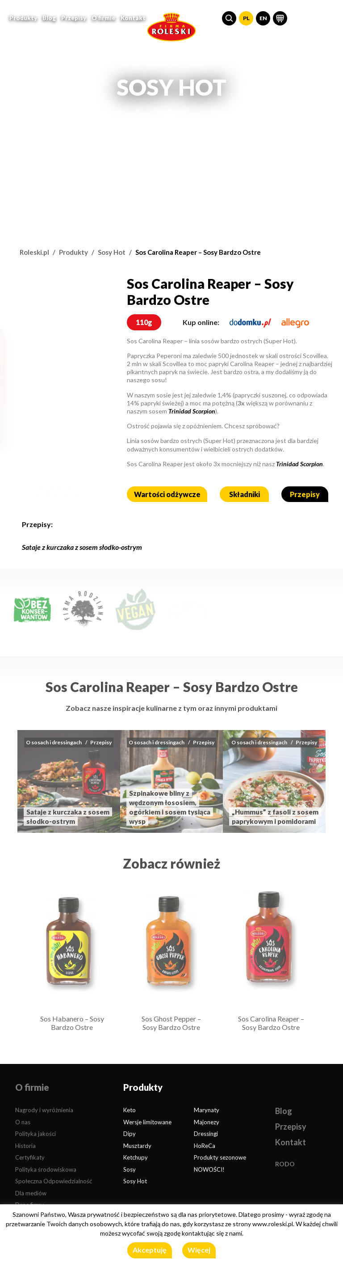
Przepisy (73, 17)
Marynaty (206, 1110)
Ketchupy (135, 1157)
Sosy (129, 1169)
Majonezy (206, 1122)
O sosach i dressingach (54, 742)
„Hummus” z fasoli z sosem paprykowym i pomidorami (275, 816)
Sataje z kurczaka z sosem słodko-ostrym (82, 547)
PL (246, 17)
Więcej (199, 1249)
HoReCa (204, 1145)
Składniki (244, 494)
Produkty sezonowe (220, 1157)
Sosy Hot (111, 252)
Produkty (73, 252)
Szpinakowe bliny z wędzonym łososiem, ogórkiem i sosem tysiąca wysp (169, 807)
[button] (229, 17)
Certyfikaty (30, 1157)
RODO (285, 1164)
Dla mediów (30, 1193)
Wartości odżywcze (167, 494)
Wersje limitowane (147, 1122)
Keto (129, 1110)
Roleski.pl (34, 252)
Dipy (129, 1133)
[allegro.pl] (295, 322)
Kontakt (133, 17)
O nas (22, 1122)
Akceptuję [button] (150, 1249)
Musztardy (137, 1145)
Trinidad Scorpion (191, 411)
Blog (49, 17)
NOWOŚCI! (209, 1169)
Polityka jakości (35, 1133)
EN (263, 17)
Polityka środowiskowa (45, 1169)
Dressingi (206, 1133)
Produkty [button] (23, 17)
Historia (25, 1145)
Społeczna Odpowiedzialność (53, 1181)
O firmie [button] (103, 17)
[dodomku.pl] (250, 322)
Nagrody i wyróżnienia (44, 1110)
